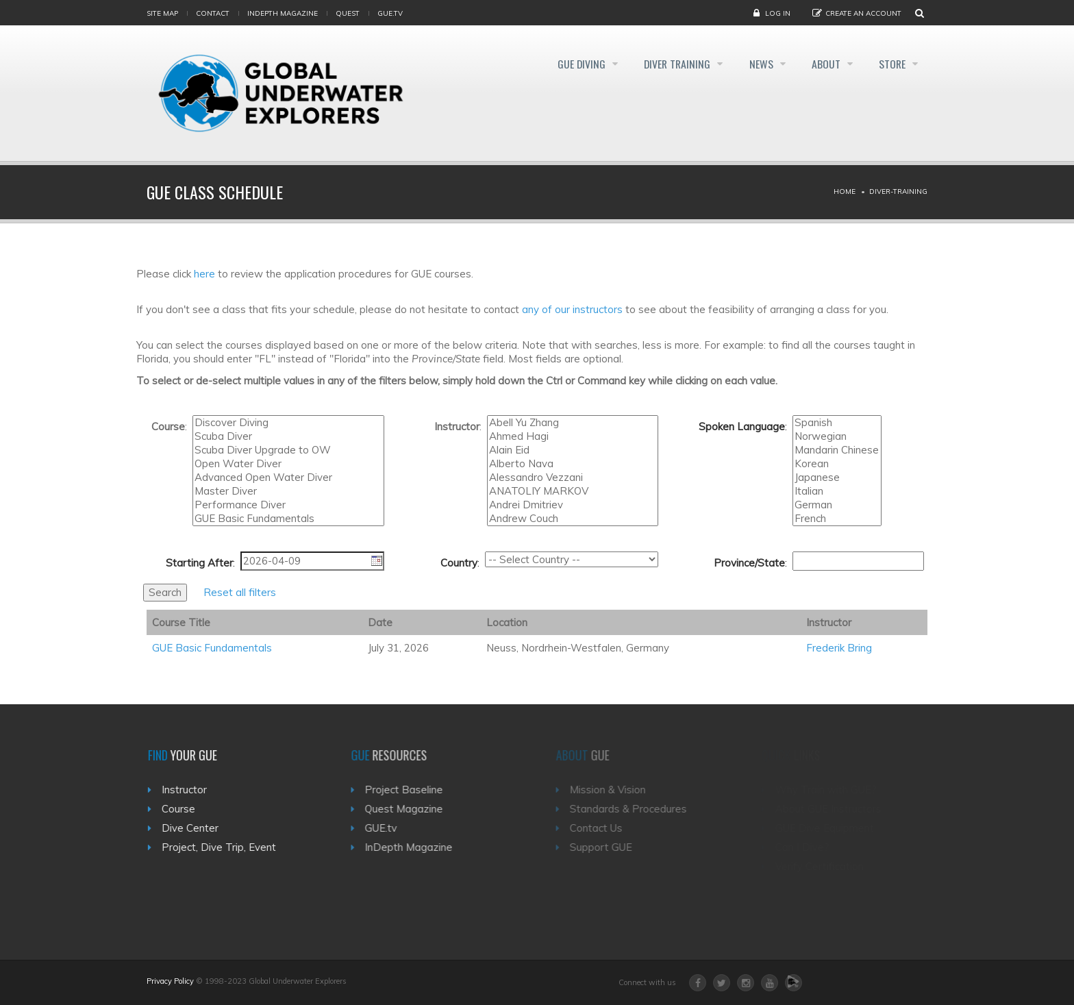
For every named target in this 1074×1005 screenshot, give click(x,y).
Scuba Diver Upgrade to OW (288, 450)
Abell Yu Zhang (573, 423)
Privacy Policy (170, 981)
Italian (837, 491)
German (837, 505)
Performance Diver (288, 505)
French (837, 518)
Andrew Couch (573, 518)
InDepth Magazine (282, 13)
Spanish (837, 423)
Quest (348, 13)
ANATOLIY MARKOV (573, 491)
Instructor (189, 789)
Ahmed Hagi (573, 436)
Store (892, 64)
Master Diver (288, 491)
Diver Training (666, 64)
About (822, 64)
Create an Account (863, 13)
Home (845, 191)
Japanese (837, 477)
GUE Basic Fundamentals (288, 518)
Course (184, 808)
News (754, 64)
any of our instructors (572, 309)
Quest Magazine (412, 808)
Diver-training (898, 191)
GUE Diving (566, 64)
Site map (162, 13)
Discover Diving (288, 423)
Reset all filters (239, 592)
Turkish (837, 471)
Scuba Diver (288, 436)
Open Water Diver (288, 464)
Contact (212, 13)
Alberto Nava (573, 464)
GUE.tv (389, 827)
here (204, 273)
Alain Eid (573, 450)
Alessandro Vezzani (573, 477)
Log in (777, 13)
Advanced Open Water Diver (288, 477)
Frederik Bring (839, 647)
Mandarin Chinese (837, 450)
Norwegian (837, 436)
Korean (837, 464)
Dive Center (195, 827)
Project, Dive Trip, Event (224, 847)
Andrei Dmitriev (573, 505)
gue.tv (390, 13)
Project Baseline (412, 789)
